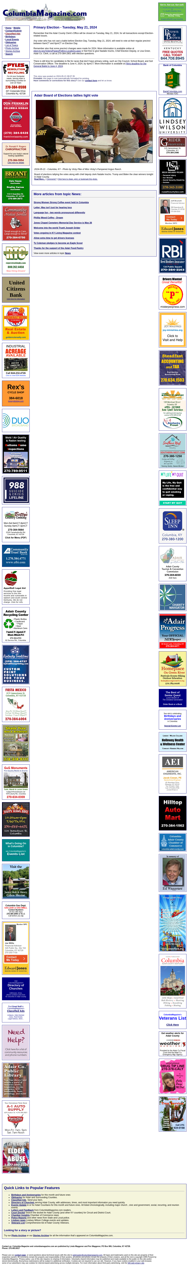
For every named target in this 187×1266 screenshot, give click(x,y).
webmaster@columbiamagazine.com (87, 1255)
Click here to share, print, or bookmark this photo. (78, 179)
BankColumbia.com (172, 91)
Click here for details (16, 163)
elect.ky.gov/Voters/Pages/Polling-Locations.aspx (57, 51)
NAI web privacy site (136, 1263)
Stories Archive (12, 51)
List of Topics (11, 45)
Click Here (172, 1024)
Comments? (51, 179)
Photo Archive (12, 48)
